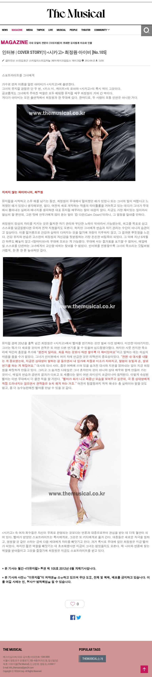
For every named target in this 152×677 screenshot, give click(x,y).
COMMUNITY (102, 29)
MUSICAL (61, 29)
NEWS (5, 29)
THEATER (85, 29)
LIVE (50, 29)
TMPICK (40, 29)
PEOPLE (73, 29)
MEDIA (29, 29)
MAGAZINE (17, 29)
